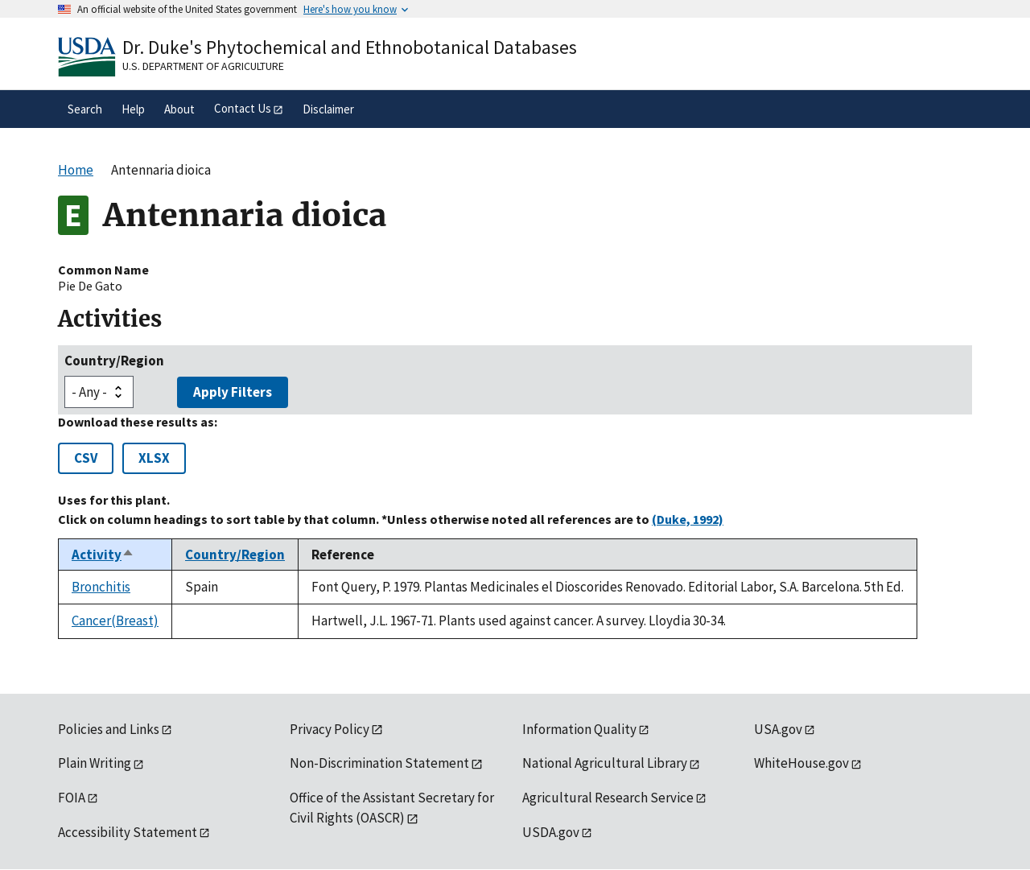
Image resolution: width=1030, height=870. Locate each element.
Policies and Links (108, 729)
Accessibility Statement (127, 832)
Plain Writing (94, 763)
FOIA (71, 797)
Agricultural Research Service (608, 797)
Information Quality (579, 729)
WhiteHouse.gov (801, 763)
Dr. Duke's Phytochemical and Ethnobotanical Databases (349, 47)
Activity (103, 554)
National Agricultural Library (604, 763)
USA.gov (778, 729)
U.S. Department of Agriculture (203, 66)
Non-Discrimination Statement (379, 763)
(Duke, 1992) (687, 519)
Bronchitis (101, 587)
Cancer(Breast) (115, 620)
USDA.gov (550, 832)
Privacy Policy (329, 729)
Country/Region (114, 360)
